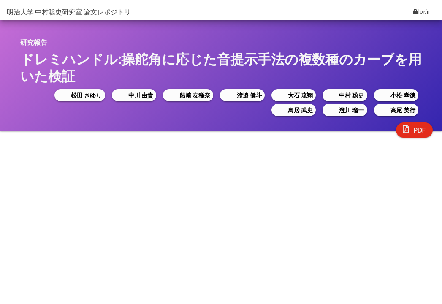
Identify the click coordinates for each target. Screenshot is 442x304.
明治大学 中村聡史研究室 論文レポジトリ (69, 12)
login (421, 11)
